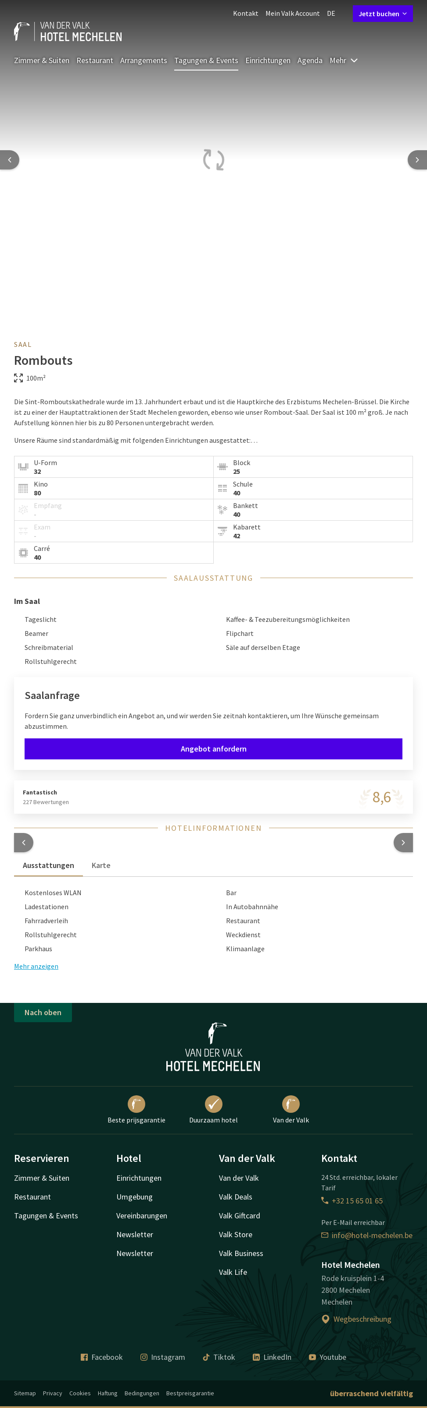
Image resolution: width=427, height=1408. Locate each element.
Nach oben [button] (43, 1012)
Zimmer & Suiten (41, 60)
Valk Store (235, 1234)
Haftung (108, 1393)
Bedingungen (142, 1393)
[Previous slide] (9, 159)
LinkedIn (272, 1357)
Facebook (102, 1357)
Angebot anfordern (214, 749)
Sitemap (25, 1393)
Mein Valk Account (293, 13)
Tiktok (219, 1357)
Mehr (344, 60)
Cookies (80, 1393)
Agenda (310, 60)
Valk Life (233, 1272)
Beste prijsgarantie (136, 1109)
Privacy (52, 1393)
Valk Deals (235, 1197)
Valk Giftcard (239, 1215)
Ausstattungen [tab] (48, 865)
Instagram (162, 1357)
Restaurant (94, 60)
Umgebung (134, 1197)
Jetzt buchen (383, 13)
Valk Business (241, 1253)
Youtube (327, 1357)
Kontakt (245, 13)
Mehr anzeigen (36, 966)
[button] (23, 842)
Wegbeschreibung (356, 1319)
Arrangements (143, 60)
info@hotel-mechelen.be (367, 1235)
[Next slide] (417, 159)
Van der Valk (291, 1109)
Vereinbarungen (141, 1215)
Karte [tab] (101, 865)
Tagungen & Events (206, 60)
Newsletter (134, 1234)
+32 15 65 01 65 (352, 1201)
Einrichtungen (268, 60)
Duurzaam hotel (213, 1109)
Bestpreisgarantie (190, 1393)
